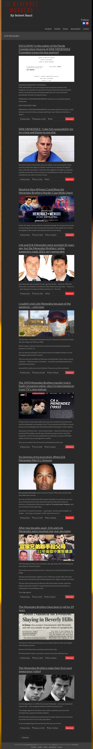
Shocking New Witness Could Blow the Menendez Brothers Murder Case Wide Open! (46, 191)
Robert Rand (26, 119)
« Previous (25, 737)
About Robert (75, 29)
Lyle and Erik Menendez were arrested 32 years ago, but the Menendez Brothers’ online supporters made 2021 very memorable (46, 248)
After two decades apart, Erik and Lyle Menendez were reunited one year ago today (45, 529)
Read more (69, 119)
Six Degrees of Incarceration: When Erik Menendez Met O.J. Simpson (42, 458)
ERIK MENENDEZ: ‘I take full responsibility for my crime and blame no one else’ (46, 130)
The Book (48, 29)
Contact (86, 29)
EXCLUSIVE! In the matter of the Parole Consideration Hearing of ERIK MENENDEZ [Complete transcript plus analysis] (44, 49)
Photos (65, 29)
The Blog (57, 29)
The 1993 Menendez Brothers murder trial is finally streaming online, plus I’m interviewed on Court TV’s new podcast (46, 386)
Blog (51, 119)
